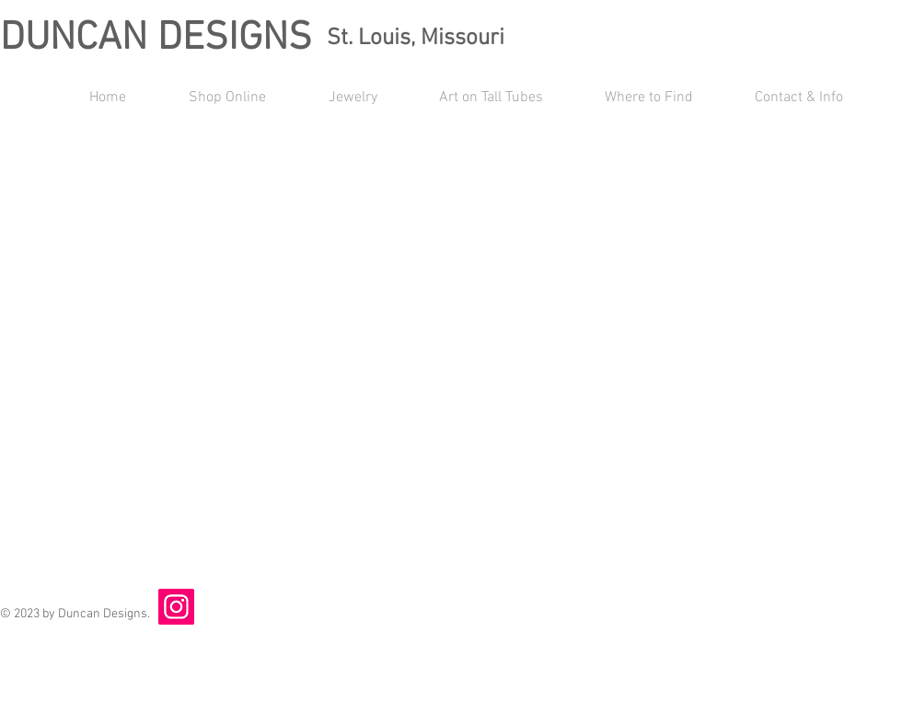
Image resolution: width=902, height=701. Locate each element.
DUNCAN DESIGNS (156, 39)
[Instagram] (176, 607)
